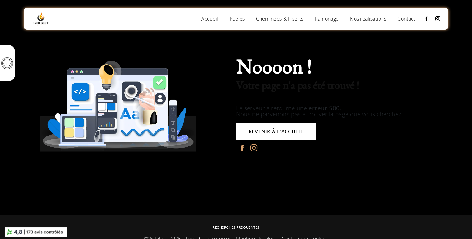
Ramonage (327, 18)
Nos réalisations (368, 18)
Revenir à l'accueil (276, 131)
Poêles (237, 18)
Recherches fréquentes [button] (236, 227)
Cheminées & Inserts (279, 18)
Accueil (209, 18)
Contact (406, 18)
